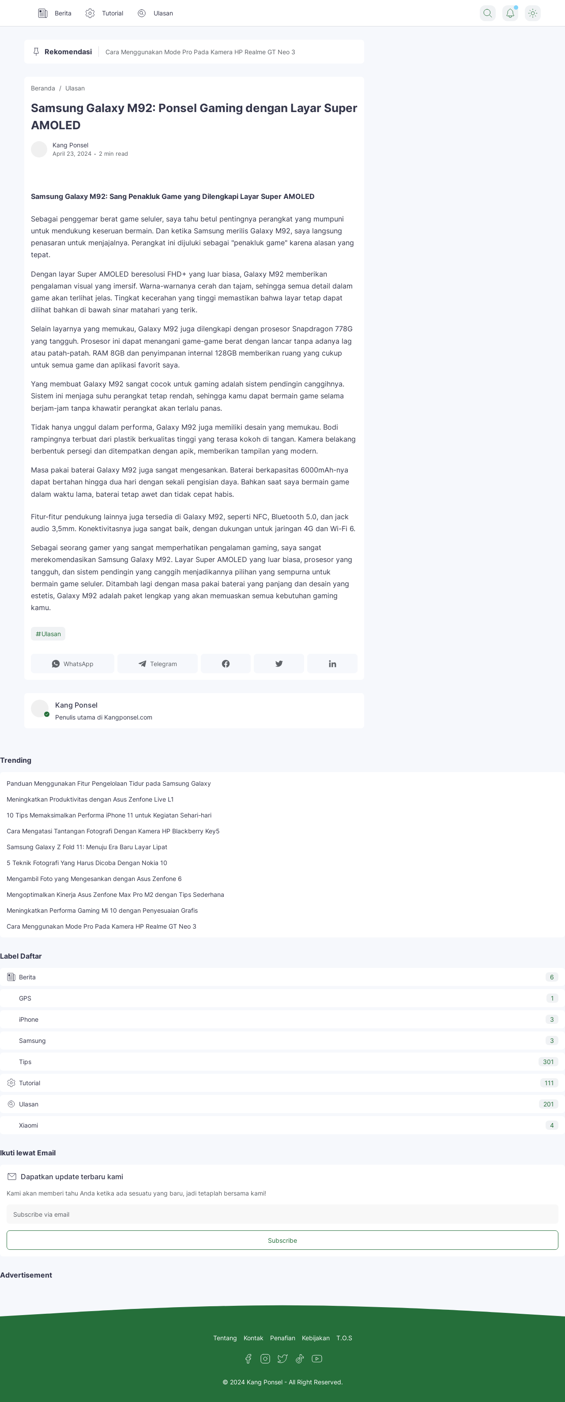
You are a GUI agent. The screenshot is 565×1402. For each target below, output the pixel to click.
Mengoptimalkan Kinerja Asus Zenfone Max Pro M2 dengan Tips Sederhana (115, 894)
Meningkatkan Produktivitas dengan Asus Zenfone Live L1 (90, 799)
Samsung (282, 1040)
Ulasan (154, 13)
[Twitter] (282, 1358)
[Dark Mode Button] (533, 13)
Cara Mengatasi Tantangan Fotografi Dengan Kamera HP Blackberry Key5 (113, 831)
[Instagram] (265, 1358)
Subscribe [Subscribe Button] (282, 1240)
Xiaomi (282, 1125)
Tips (282, 1061)
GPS (282, 998)
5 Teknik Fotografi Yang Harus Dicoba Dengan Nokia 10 (87, 862)
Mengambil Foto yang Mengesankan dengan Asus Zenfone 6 (94, 878)
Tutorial (104, 13)
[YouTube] (317, 1358)
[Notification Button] (510, 13)
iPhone (282, 1019)
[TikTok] (299, 1358)
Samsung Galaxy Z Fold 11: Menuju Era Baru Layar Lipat (87, 847)
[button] (72, 663)
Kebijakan (316, 1338)
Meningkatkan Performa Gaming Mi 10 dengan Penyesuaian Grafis (102, 910)
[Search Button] (488, 13)
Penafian (282, 1338)
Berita (55, 13)
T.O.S (344, 1338)
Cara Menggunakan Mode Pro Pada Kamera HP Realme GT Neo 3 (200, 52)
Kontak (254, 1338)
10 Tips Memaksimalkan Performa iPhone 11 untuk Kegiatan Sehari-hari (109, 815)
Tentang (225, 1338)
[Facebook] (248, 1358)
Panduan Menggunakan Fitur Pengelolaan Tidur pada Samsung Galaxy (109, 783)
